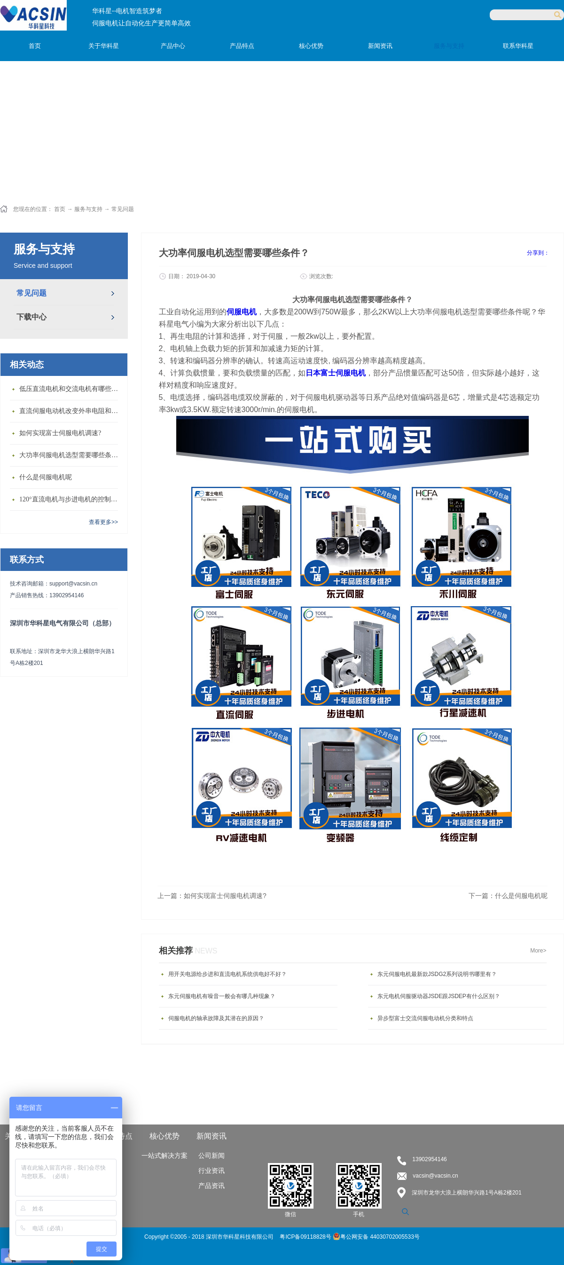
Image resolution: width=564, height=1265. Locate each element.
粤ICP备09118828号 (306, 1237)
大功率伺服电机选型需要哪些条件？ (71, 455)
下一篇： (508, 895)
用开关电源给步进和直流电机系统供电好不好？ (227, 974)
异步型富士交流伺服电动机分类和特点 (425, 1018)
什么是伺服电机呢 (45, 477)
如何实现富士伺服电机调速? (60, 433)
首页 (35, 45)
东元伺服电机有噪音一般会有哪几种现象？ (221, 996)
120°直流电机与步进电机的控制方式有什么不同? (71, 499)
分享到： (538, 253)
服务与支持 (88, 209)
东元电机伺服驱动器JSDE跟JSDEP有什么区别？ (438, 996)
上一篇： (211, 895)
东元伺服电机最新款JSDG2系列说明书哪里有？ (437, 974)
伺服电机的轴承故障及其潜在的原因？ (216, 1018)
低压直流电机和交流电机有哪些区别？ (71, 388)
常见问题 (122, 209)
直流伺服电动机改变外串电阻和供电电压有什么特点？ (71, 410)
